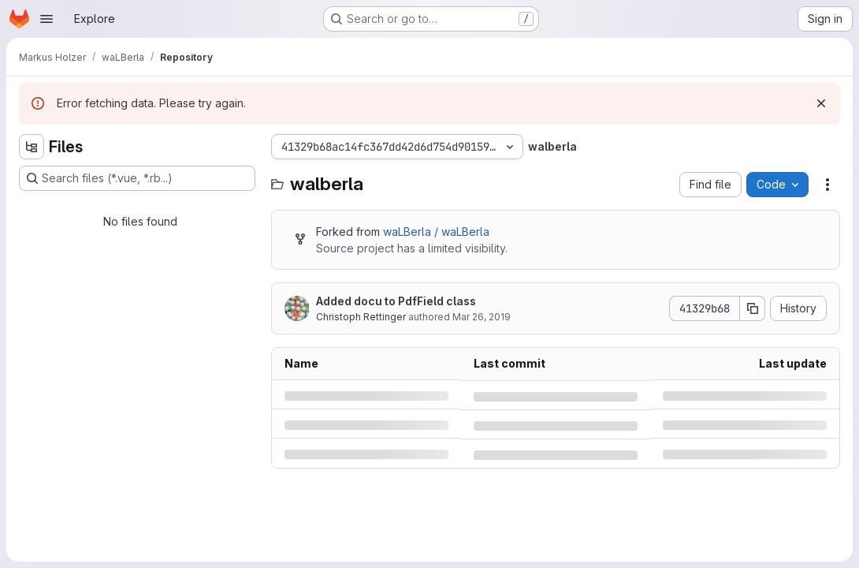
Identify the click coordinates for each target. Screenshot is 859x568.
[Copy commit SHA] (752, 308)
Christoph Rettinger (361, 317)
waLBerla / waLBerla (436, 231)
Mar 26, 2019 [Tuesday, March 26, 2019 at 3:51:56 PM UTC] (481, 317)
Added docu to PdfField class (396, 301)
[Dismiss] (821, 103)
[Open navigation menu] (46, 19)
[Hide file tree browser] (31, 146)
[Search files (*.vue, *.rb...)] (137, 178)
